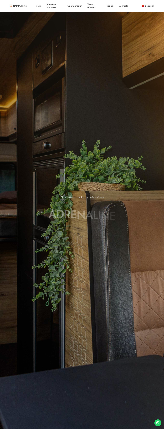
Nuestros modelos (51, 6)
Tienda (109, 6)
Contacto (123, 6)
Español (148, 6)
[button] (11, 214)
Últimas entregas (91, 6)
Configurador (74, 6)
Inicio (38, 6)
